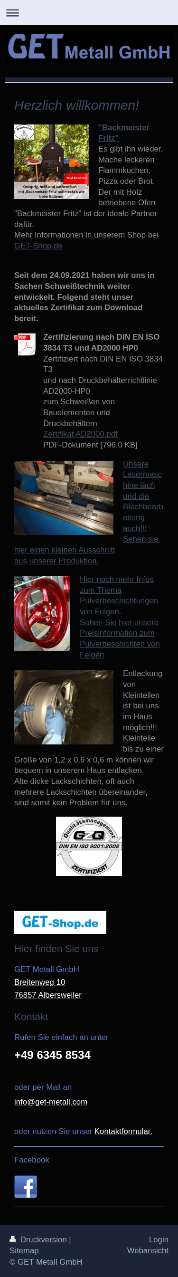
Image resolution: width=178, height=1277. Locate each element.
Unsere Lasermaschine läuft (142, 474)
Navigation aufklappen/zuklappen (89, 12)
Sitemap (24, 1250)
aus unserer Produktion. (56, 560)
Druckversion (39, 1239)
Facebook (31, 1159)
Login (159, 1239)
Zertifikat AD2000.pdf (80, 433)
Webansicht (148, 1250)
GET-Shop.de (38, 245)
